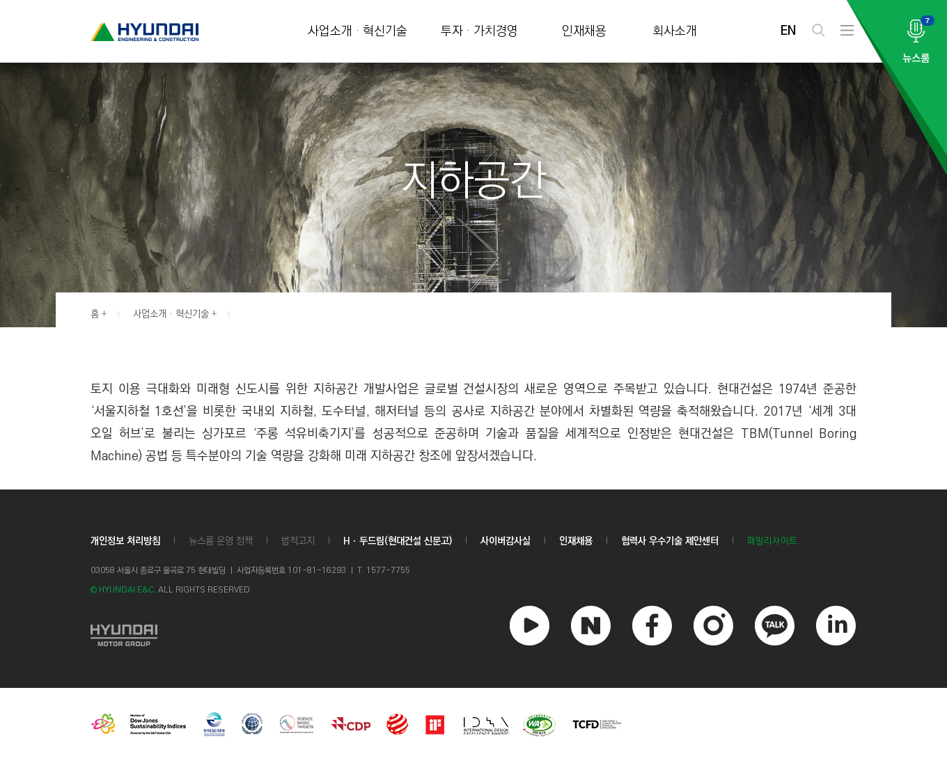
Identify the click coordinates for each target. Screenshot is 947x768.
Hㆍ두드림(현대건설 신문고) (397, 541)
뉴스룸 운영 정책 (221, 541)
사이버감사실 (505, 541)
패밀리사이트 (772, 541)
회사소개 (674, 31)
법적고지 (298, 541)
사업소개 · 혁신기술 (357, 31)
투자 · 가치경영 (479, 31)
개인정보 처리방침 (125, 541)
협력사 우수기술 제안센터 (670, 541)
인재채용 (584, 31)
